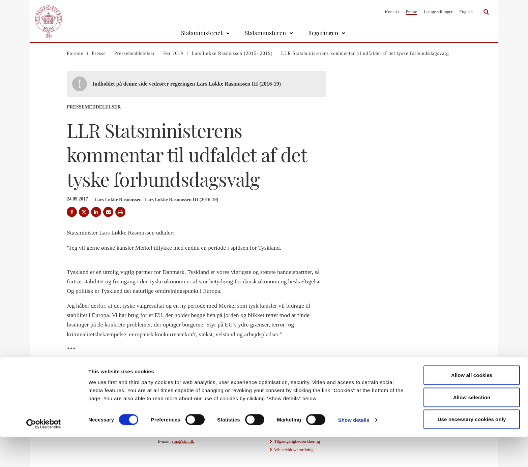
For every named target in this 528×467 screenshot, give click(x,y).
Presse (411, 11)
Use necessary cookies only (472, 449)
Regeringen (323, 32)
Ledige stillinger (438, 11)
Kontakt (392, 11)
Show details (354, 450)
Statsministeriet (202, 32)
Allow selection (472, 427)
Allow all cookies (472, 405)
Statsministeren (265, 32)
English (466, 11)
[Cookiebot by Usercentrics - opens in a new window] (43, 454)
